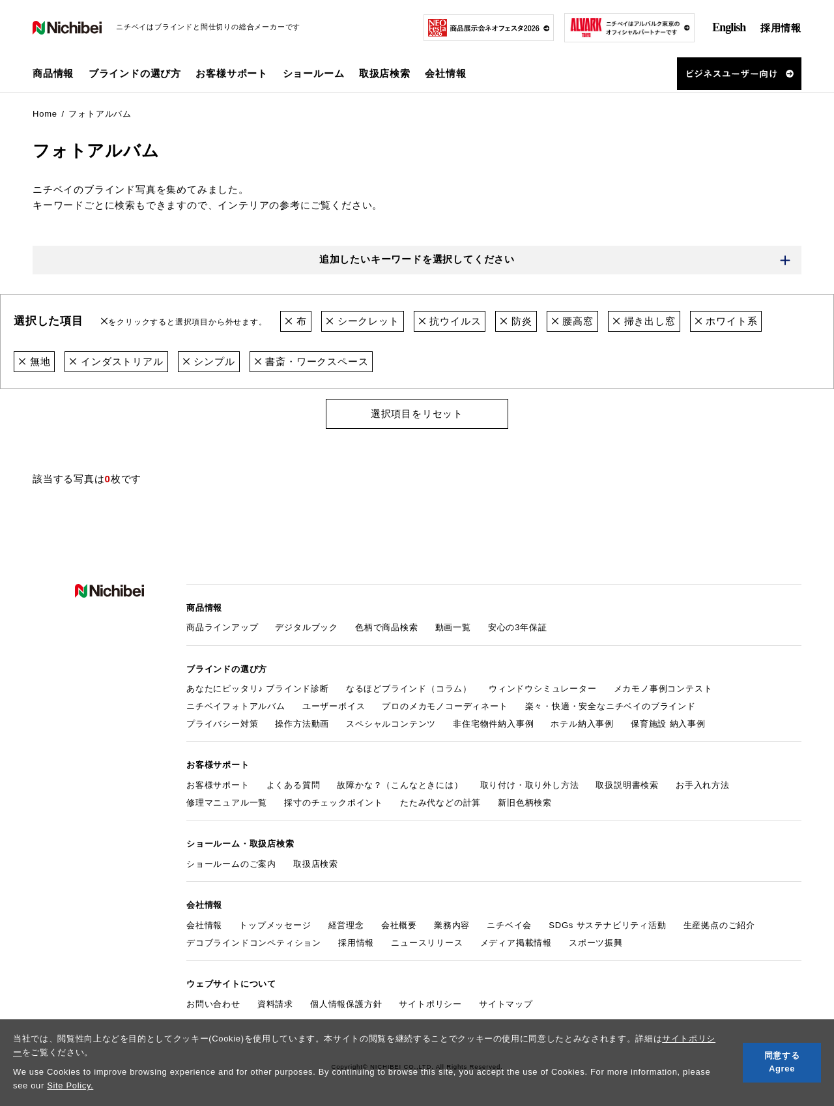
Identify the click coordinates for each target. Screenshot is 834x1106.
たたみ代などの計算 (440, 803)
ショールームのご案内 (231, 864)
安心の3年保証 (517, 627)
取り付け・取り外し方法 (529, 785)
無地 (34, 361)
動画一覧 (453, 627)
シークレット (362, 321)
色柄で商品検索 (386, 627)
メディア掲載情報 (516, 943)
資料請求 (275, 1004)
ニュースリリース (427, 943)
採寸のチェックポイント (333, 803)
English (728, 27)
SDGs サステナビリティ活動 (607, 925)
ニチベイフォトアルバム (235, 706)
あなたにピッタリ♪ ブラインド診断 (257, 688)
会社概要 (399, 925)
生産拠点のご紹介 (719, 925)
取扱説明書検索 (627, 785)
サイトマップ (506, 1004)
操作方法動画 (302, 724)
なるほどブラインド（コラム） (409, 688)
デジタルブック (306, 627)
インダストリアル (116, 361)
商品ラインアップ (222, 627)
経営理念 (346, 925)
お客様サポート (218, 785)
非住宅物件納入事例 (493, 724)
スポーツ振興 (596, 943)
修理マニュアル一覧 (226, 803)
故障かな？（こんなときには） (400, 785)
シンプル (208, 361)
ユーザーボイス (334, 706)
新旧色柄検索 (525, 803)
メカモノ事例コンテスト (663, 688)
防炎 (516, 321)
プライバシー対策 (222, 724)
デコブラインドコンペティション (253, 943)
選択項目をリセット (417, 413)
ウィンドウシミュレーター (543, 688)
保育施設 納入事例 (668, 724)
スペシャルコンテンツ (391, 724)
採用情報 (780, 27)
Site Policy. (70, 1085)
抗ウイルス (450, 321)
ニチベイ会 (509, 925)
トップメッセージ (275, 925)
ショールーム (314, 73)
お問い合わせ (213, 1004)
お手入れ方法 (703, 785)
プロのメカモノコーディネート (445, 706)
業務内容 (452, 925)
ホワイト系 (726, 321)
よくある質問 (293, 785)
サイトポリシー (430, 1004)
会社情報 (204, 925)
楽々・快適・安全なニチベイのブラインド (610, 706)
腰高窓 (572, 321)
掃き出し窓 (644, 321)
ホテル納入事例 (582, 724)
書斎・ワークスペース (311, 361)
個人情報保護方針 (346, 1004)
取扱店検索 (384, 73)
